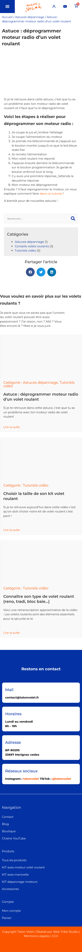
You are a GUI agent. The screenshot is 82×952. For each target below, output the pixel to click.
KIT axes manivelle (15, 874)
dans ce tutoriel (51, 193)
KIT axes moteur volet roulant (23, 867)
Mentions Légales (36, 936)
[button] (7, 6)
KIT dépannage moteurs (19, 882)
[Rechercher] (73, 218)
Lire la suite (11, 427)
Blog (5, 824)
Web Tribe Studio (65, 932)
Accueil (7, 17)
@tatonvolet (61, 779)
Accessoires (10, 889)
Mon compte (11, 911)
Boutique (9, 831)
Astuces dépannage (29, 17)
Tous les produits (14, 860)
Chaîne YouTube (14, 838)
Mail (9, 689)
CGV (55, 936)
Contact (7, 817)
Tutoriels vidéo (25, 250)
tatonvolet (31, 779)
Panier (6, 918)
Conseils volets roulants (32, 246)
